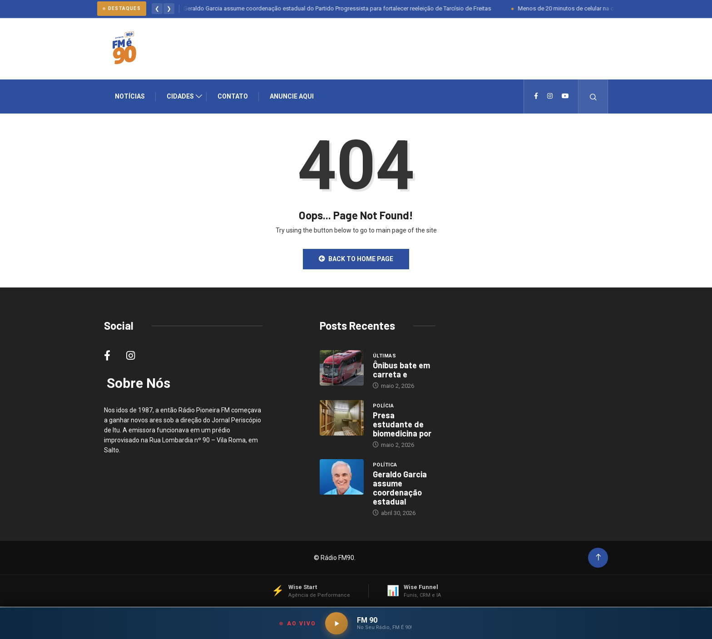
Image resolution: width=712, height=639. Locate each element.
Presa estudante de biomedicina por (402, 425)
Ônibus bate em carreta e (401, 370)
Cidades (180, 96)
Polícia (383, 406)
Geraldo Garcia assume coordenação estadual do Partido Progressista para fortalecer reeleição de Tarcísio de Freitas (342, 8)
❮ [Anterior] (157, 8)
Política (385, 465)
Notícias (130, 96)
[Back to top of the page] (598, 558)
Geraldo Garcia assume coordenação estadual (400, 488)
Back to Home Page (356, 259)
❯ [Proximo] (169, 8)
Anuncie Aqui (292, 96)
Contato (233, 96)
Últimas (384, 356)
